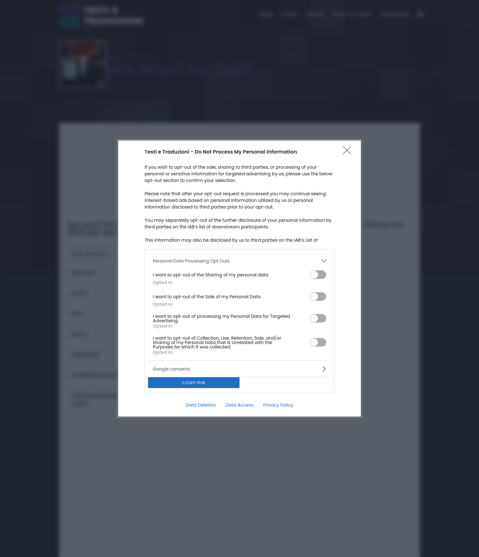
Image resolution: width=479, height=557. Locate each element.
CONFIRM (194, 382)
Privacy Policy (278, 405)
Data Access (239, 405)
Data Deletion (201, 405)
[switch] (318, 274)
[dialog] (239, 278)
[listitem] (239, 260)
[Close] (349, 152)
